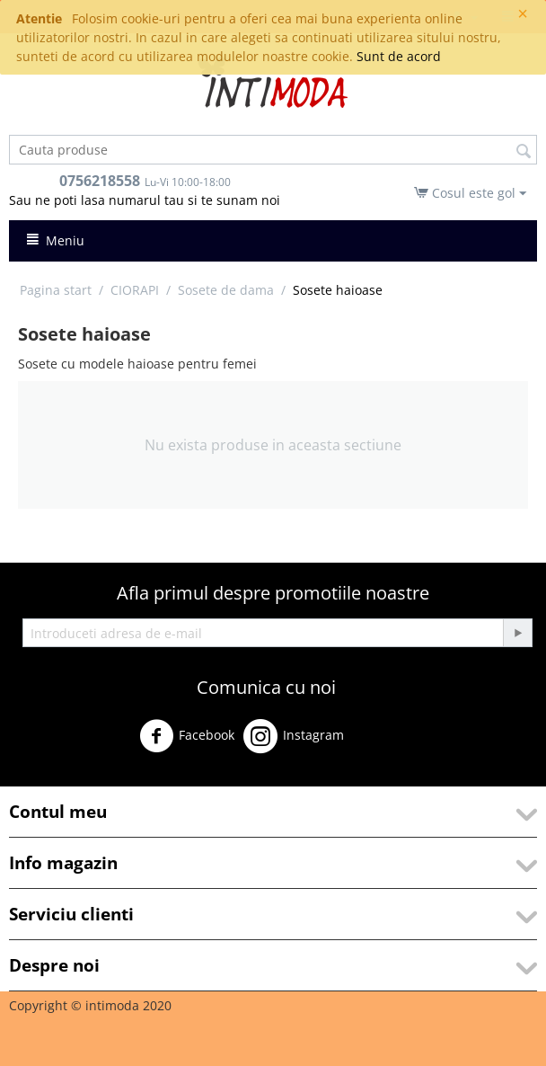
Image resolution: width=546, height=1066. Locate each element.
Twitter (380, 742)
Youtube (44, 777)
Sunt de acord (399, 56)
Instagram (293, 736)
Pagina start (56, 289)
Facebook (186, 736)
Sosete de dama (226, 289)
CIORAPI (134, 289)
